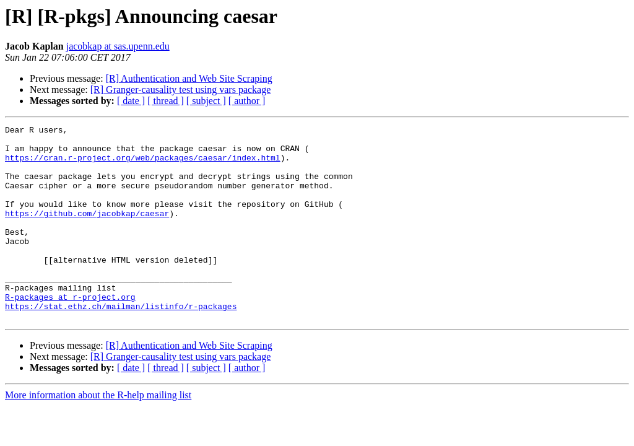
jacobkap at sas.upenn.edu (118, 46)
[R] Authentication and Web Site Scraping (189, 78)
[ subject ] (206, 100)
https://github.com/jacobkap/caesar (87, 231)
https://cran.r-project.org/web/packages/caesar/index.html (142, 164)
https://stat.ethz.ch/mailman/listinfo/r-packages (121, 343)
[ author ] (247, 100)
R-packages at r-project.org (70, 332)
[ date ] (131, 100)
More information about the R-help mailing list (98, 434)
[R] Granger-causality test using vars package (180, 89)
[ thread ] (165, 100)
